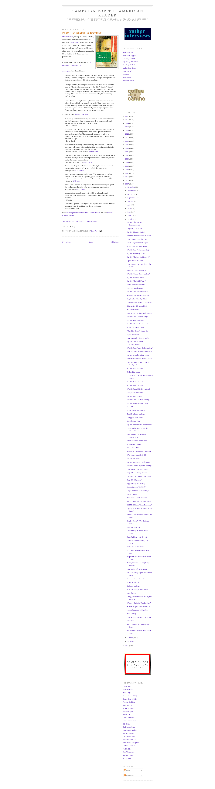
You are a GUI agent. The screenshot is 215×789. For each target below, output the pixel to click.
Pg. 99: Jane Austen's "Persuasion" (139, 425)
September (132, 198)
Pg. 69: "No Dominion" (135, 368)
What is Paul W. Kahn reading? (138, 250)
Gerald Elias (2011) (130, 699)
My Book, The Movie (130, 62)
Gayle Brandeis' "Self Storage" (138, 491)
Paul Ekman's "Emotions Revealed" (139, 351)
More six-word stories (135, 288)
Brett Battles (127, 705)
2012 (127, 166)
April (130, 216)
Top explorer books (134, 444)
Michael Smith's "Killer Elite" (137, 610)
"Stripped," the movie (134, 417)
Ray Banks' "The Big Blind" (137, 299)
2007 (127, 184)
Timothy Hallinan (129, 702)
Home (91, 242)
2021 (127, 134)
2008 (127, 180)
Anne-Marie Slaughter (131, 743)
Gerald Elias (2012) (130, 696)
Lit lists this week (133, 458)
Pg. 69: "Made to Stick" (135, 385)
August (130, 201)
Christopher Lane (129, 727)
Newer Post (66, 242)
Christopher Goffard (130, 730)
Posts (127, 770)
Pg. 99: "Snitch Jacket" (135, 382)
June (129, 208)
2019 (127, 141)
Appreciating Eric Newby (136, 483)
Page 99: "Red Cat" (134, 527)
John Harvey (131, 614)
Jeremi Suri (127, 758)
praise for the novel (82, 114)
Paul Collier (127, 749)
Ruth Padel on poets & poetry (137, 537)
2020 (127, 137)
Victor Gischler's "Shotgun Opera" (139, 501)
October (131, 194)
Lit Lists (126, 74)
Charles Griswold (129, 736)
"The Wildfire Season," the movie (139, 617)
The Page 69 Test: (68, 221)
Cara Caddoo (127, 686)
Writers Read (127, 71)
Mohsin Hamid (67, 37)
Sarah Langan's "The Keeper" (137, 243)
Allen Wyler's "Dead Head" (137, 441)
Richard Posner (128, 755)
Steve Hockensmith (129, 721)
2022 (127, 130)
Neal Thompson (128, 752)
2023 (127, 127)
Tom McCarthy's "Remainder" (138, 589)
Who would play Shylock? (136, 455)
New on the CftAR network (137, 498)
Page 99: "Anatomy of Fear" (137, 473)
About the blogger (129, 55)
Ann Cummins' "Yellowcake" (137, 270)
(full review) (93, 151)
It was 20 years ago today (136, 410)
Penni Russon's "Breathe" (136, 285)
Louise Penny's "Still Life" (136, 487)
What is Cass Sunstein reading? (138, 295)
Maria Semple (128, 711)
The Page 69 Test (129, 59)
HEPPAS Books (128, 80)
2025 (127, 120)
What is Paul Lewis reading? (137, 317)
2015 (127, 155)
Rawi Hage (127, 693)
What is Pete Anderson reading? (138, 400)
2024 (127, 123)
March (130, 219)
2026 (127, 116)
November (131, 191)
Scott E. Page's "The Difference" (138, 606)
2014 (127, 159)
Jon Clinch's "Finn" (134, 421)
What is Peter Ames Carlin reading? (140, 348)
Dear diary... (131, 593)
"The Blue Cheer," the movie (137, 331)
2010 (127, 173)
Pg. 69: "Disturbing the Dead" (137, 403)
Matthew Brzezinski (130, 739)
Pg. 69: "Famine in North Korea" (139, 462)
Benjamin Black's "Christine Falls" (139, 359)
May (129, 212)
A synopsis (66, 71)
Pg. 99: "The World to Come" (137, 292)
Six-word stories (133, 309)
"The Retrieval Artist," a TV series (139, 302)
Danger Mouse (132, 494)
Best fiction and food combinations (139, 313)
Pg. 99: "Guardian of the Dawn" (138, 355)
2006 (127, 646)
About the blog (128, 52)
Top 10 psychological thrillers (137, 246)
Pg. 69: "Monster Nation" (136, 232)
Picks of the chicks (133, 372)
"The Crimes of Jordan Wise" (137, 239)
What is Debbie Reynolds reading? (139, 466)
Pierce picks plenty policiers (137, 579)
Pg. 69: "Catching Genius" (136, 320)
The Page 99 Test (129, 65)
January (131, 641)
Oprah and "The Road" (135, 261)
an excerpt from (83, 213)
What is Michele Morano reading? (139, 451)
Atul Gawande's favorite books (138, 338)
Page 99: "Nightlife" (134, 480)
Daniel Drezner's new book (136, 407)
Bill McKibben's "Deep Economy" (139, 505)
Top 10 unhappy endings (136, 414)
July (129, 205)
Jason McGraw (128, 689)
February (131, 638)
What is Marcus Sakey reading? (138, 274)
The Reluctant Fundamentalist (86, 221)
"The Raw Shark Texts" (135, 547)
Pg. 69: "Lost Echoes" (135, 396)
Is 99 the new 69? (133, 582)
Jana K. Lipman (128, 708)
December (131, 187)
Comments (129, 775)
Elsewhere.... (131, 621)
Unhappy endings (133, 586)
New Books (127, 77)
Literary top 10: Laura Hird (136, 306)
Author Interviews (129, 68)
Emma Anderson (129, 718)
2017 (127, 148)
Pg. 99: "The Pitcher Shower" (137, 324)
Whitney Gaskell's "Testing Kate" (139, 603)
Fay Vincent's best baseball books (139, 236)
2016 (127, 152)
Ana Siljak (126, 714)
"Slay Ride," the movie (135, 392)
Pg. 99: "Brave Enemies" (136, 277)
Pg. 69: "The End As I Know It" (138, 257)
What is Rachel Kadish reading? (138, 389)
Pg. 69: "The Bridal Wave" (136, 281)
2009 (127, 177)
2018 (127, 145)
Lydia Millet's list (133, 334)
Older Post (114, 242)
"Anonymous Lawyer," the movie (139, 476)
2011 (127, 170)
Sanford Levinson (129, 746)
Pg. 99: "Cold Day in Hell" (136, 253)
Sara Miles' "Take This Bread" (138, 469)
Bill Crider (126, 724)
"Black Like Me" (133, 448)
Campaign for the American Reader (108, 13)
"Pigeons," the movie (134, 228)
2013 (127, 162)
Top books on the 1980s (135, 327)
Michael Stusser (128, 733)
